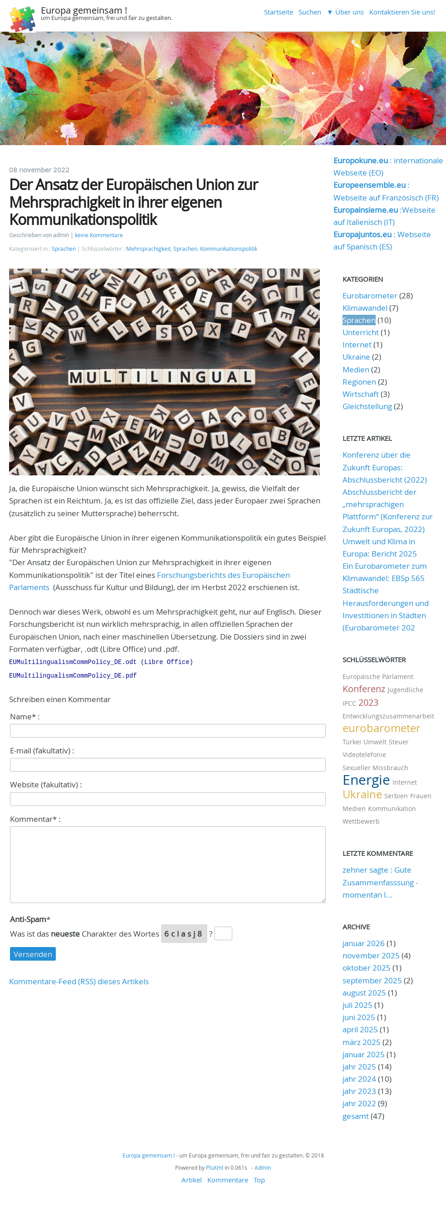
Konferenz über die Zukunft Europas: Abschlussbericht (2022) (385, 466)
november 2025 (371, 955)
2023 (368, 702)
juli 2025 (357, 1005)
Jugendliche (405, 689)
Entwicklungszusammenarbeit (388, 716)
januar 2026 (364, 943)
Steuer (399, 741)
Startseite (278, 11)
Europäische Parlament (378, 676)
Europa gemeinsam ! (84, 10)
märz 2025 (362, 1042)
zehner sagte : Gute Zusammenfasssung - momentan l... (380, 881)
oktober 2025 (367, 967)
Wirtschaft (361, 394)
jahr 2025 (359, 1066)
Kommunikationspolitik (228, 248)
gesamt (357, 1116)
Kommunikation (392, 808)
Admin (263, 1167)
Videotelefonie (364, 754)
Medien (356, 369)
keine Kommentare (99, 235)
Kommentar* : (35, 817)
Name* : (25, 714)
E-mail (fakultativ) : (42, 748)
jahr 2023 (359, 1091)
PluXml (214, 1167)
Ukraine (356, 357)
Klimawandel (365, 308)
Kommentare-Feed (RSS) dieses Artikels (79, 979)
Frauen (420, 795)
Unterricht (361, 332)
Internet (357, 344)
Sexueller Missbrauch (375, 767)
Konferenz (364, 689)
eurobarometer (382, 728)
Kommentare (227, 1179)
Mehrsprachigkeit (148, 248)
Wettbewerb (361, 821)
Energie (366, 780)
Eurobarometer (370, 295)
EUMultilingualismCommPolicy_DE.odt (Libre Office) (101, 661)
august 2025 (364, 992)
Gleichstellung (367, 406)
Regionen (359, 381)
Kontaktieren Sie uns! (402, 11)
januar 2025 (364, 1054)
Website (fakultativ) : (46, 782)
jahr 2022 (359, 1103)
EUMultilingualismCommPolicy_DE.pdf (73, 674)
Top (259, 1179)
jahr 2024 (359, 1079)
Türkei (352, 741)
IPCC (349, 703)
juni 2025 (359, 1017)
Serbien (396, 795)
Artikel (191, 1179)
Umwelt (375, 741)
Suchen (310, 11)
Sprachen (64, 248)
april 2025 (360, 1029)
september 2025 (372, 980)
